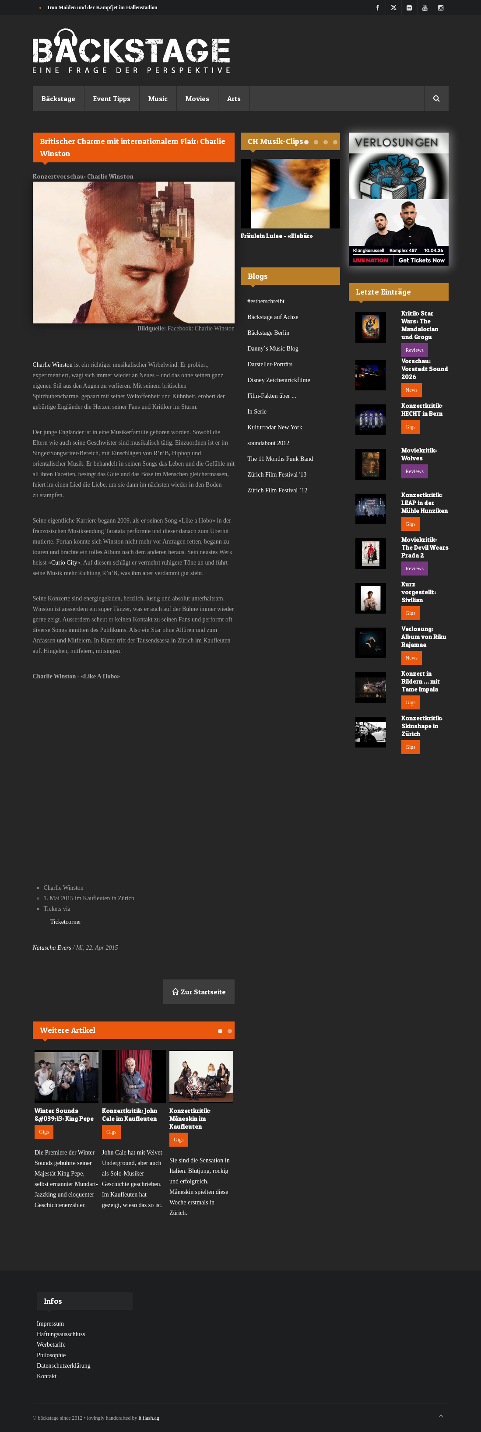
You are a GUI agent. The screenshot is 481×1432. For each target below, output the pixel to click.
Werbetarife (51, 1344)
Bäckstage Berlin (268, 333)
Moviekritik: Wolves (419, 454)
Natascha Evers (52, 947)
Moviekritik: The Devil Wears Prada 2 (425, 547)
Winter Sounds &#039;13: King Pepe (64, 1114)
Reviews (415, 350)
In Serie (257, 411)
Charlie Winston (53, 365)
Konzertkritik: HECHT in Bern (421, 409)
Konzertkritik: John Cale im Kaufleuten (129, 1114)
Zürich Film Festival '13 (276, 474)
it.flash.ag (148, 1418)
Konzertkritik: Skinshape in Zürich (421, 725)
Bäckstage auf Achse (272, 317)
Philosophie (51, 1355)
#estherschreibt (265, 301)
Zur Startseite (199, 991)
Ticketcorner (65, 922)
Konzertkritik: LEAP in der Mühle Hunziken (424, 502)
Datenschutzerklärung (64, 1365)
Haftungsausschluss (61, 1334)
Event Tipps (111, 98)
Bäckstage (58, 98)
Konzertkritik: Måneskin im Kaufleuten (190, 1118)
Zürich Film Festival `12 (277, 490)
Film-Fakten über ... (271, 396)
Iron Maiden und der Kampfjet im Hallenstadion (103, 7)
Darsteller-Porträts (269, 364)
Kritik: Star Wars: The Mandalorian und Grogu (419, 324)
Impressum (50, 1323)
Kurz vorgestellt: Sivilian (418, 592)
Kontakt (46, 1376)
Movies (197, 98)
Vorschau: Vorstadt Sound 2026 (424, 368)
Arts (234, 98)
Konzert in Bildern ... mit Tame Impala (420, 681)
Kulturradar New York (274, 427)
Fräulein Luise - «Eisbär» (277, 235)
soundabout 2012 (268, 443)
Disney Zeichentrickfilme (278, 380)
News (412, 390)
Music (158, 98)
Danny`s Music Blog (272, 348)
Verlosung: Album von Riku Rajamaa (423, 636)
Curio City (64, 562)
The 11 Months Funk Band (280, 459)
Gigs (44, 1132)
